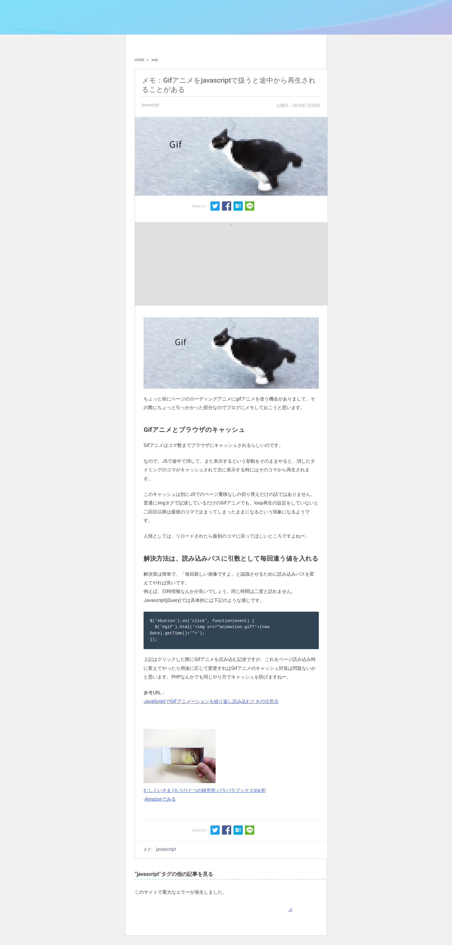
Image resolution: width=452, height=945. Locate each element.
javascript (150, 105)
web (154, 60)
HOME (139, 60)
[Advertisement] (185, 264)
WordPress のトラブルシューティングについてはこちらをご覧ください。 (213, 906)
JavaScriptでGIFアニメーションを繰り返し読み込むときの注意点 (211, 701)
